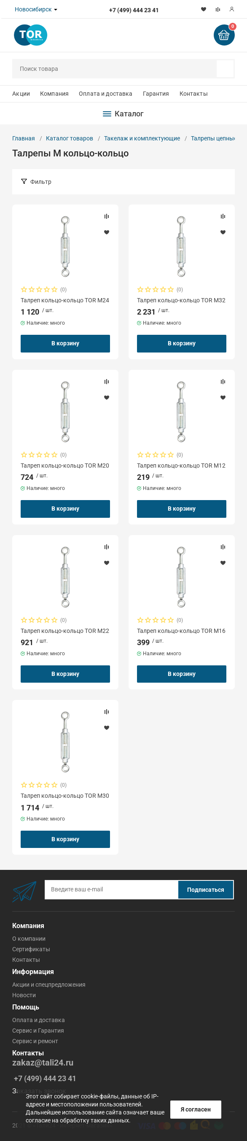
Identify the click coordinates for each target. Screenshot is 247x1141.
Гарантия (156, 93)
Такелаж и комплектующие (142, 138)
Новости (24, 995)
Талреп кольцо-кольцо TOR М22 (65, 630)
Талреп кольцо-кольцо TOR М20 (65, 465)
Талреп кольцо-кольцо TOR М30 (65, 795)
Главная (23, 138)
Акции (21, 93)
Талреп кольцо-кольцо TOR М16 (181, 630)
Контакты (194, 93)
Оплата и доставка (105, 93)
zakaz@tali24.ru (42, 1063)
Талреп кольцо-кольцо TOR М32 (181, 300)
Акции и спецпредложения (49, 984)
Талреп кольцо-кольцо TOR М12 (181, 465)
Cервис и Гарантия (38, 1030)
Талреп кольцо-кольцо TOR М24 (65, 300)
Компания (54, 93)
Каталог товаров (69, 138)
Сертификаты (31, 949)
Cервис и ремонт (35, 1041)
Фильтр (40, 181)
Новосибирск (33, 9)
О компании (29, 938)
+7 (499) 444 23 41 (45, 1078)
